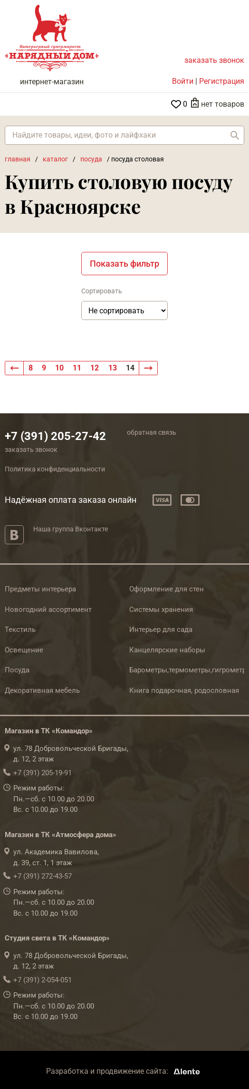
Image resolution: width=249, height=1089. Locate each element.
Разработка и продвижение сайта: (124, 1071)
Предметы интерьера (40, 589)
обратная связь (151, 432)
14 (130, 367)
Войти (182, 81)
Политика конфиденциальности (55, 469)
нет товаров (222, 104)
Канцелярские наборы (167, 650)
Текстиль (20, 629)
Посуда (17, 670)
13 (112, 367)
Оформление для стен (166, 589)
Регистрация (221, 81)
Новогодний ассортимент (48, 609)
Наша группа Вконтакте (70, 529)
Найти (234, 135)
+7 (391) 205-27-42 (55, 436)
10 (59, 367)
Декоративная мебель (42, 690)
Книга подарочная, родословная (184, 690)
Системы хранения (161, 609)
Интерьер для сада (160, 629)
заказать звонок (214, 60)
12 (94, 367)
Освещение (24, 650)
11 (77, 367)
